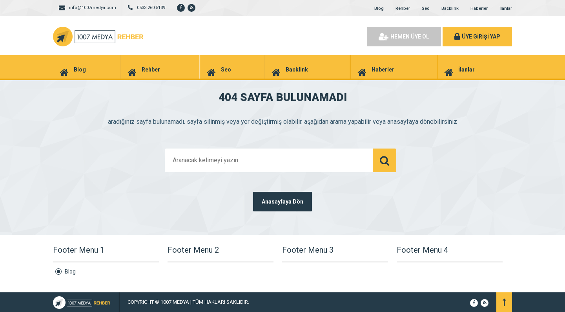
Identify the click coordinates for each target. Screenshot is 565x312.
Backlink (450, 8)
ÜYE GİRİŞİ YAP (477, 36)
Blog (379, 8)
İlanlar (505, 8)
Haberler (479, 8)
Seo (426, 8)
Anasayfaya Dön (282, 201)
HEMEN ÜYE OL (404, 36)
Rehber (403, 8)
